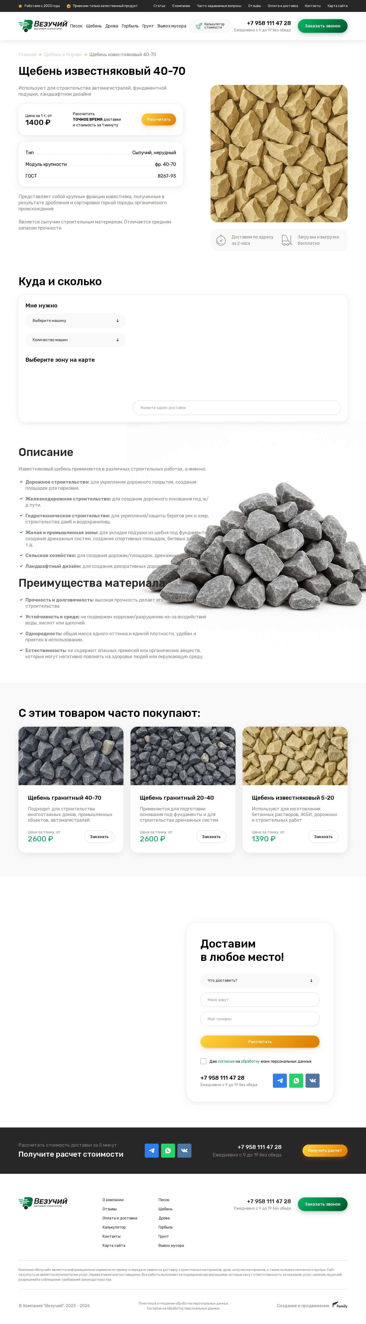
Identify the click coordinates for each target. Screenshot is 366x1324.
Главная (27, 54)
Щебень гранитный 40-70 (64, 798)
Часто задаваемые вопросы (219, 6)
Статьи (159, 6)
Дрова (111, 26)
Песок (76, 26)
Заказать (97, 836)
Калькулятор (114, 1228)
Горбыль (130, 26)
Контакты (313, 6)
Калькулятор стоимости (210, 25)
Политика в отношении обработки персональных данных (183, 1305)
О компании (181, 6)
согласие (226, 1063)
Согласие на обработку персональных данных (183, 1310)
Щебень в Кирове (63, 54)
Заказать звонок (323, 26)
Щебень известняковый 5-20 (293, 798)
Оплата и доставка (283, 6)
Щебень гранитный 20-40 (177, 798)
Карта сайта (338, 6)
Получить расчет (322, 1152)
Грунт (148, 26)
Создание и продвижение (312, 1307)
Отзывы (254, 6)
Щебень (94, 26)
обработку (250, 1063)
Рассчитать (156, 119)
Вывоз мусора (171, 26)
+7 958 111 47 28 (269, 23)
